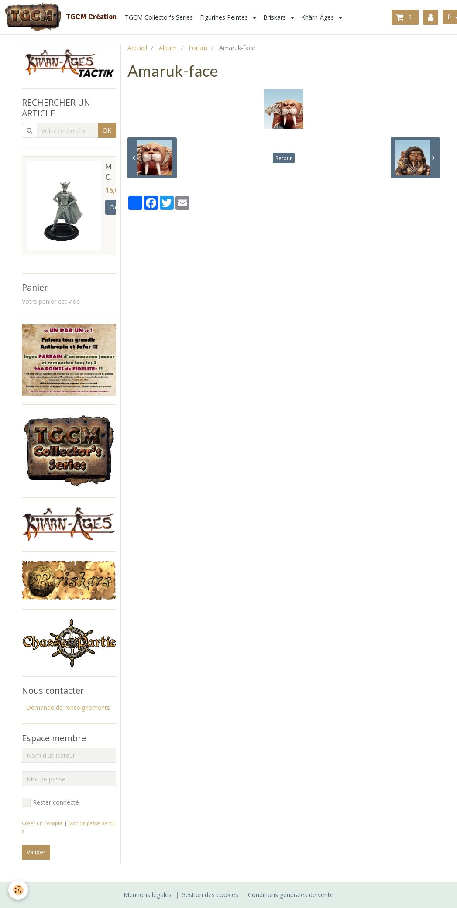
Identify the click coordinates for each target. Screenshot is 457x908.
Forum (198, 48)
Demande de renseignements (68, 707)
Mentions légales (148, 895)
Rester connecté (50, 802)
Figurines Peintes (225, 17)
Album (168, 48)
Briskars (275, 17)
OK (107, 130)
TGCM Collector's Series (159, 17)
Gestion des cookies (209, 895)
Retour (283, 157)
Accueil (137, 48)
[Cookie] (18, 890)
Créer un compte (42, 823)
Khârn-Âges (318, 17)
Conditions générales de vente (290, 895)
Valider (36, 852)
